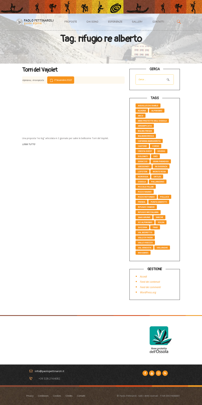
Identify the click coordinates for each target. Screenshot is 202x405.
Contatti (81, 395)
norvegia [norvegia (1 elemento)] (143, 176)
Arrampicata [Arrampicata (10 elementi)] (145, 126)
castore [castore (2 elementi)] (142, 146)
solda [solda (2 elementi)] (161, 222)
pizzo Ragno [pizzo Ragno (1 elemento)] (145, 191)
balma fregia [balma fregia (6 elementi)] (145, 131)
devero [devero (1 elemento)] (161, 151)
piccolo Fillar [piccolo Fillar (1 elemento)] (146, 186)
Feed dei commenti (150, 287)
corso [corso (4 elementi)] (155, 146)
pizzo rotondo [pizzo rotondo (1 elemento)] (146, 197)
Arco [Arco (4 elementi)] (140, 115)
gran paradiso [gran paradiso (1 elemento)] (161, 161)
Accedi (143, 276)
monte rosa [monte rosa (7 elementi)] (159, 171)
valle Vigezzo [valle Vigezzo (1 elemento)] (145, 242)
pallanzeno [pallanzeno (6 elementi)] (157, 181)
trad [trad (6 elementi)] (155, 227)
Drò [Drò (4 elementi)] (155, 156)
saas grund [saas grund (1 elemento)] (144, 217)
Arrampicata (38, 80)
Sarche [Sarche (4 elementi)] (159, 217)
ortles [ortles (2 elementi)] (157, 176)
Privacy (29, 395)
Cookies (57, 395)
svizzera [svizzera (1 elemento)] (142, 227)
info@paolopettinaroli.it (49, 371)
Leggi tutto (28, 144)
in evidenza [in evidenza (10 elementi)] (161, 166)
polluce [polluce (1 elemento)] (164, 197)
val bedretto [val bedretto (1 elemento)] (145, 232)
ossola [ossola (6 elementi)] (142, 181)
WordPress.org (148, 292)
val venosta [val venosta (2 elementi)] (144, 247)
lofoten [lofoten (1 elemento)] (142, 171)
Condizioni (43, 395)
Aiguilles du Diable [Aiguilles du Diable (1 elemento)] (148, 105)
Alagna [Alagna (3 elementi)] (142, 110)
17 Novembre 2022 (63, 80)
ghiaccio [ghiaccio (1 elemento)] (142, 161)
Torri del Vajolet (39, 69)
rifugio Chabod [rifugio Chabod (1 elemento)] (146, 207)
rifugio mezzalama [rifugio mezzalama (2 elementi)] (148, 212)
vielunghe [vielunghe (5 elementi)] (162, 247)
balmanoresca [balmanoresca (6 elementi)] (146, 136)
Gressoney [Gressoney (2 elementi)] (143, 166)
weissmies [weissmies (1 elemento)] (143, 252)
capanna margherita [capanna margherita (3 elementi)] (149, 141)
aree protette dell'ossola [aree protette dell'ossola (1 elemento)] (152, 120)
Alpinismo (26, 80)
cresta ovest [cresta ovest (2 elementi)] (145, 151)
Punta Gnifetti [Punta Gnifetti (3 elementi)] (159, 202)
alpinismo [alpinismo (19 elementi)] (156, 110)
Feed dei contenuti (150, 282)
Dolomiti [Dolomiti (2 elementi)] (143, 156)
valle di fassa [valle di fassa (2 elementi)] (145, 237)
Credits (69, 395)
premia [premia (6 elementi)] (141, 202)
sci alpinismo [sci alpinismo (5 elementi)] (145, 222)
